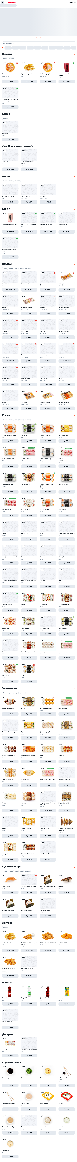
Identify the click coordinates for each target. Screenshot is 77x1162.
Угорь (16, 268)
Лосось (5, 180)
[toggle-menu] (2, 2)
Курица (5, 58)
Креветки (11, 58)
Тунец (21, 268)
